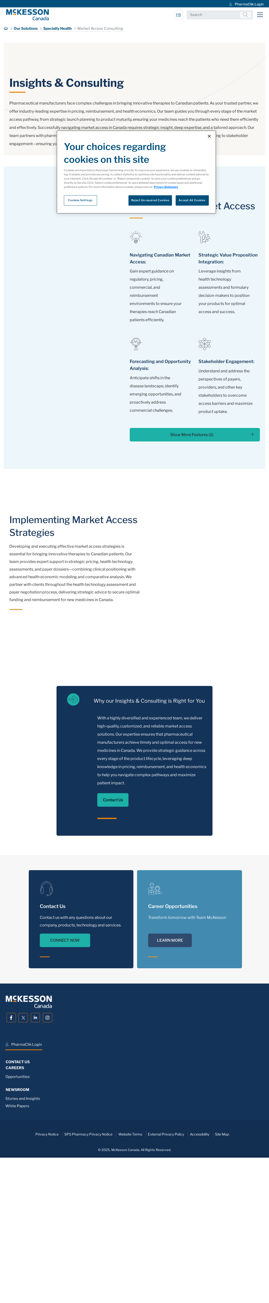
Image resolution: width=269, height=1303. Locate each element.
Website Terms (130, 1274)
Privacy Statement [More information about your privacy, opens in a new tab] (166, 187)
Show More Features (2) (212, 574)
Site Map (222, 1274)
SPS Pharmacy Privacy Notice (88, 1274)
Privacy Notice (47, 1274)
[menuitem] (246, 3)
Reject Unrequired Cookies (150, 200)
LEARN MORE (170, 1080)
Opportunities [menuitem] (17, 1216)
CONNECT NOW (65, 1080)
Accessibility (199, 1274)
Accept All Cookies (192, 200)
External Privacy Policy (166, 1274)
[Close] (209, 136)
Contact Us (113, 940)
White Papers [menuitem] (17, 1245)
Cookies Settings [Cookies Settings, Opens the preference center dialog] (80, 200)
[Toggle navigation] (259, 14)
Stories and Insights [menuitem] (22, 1238)
